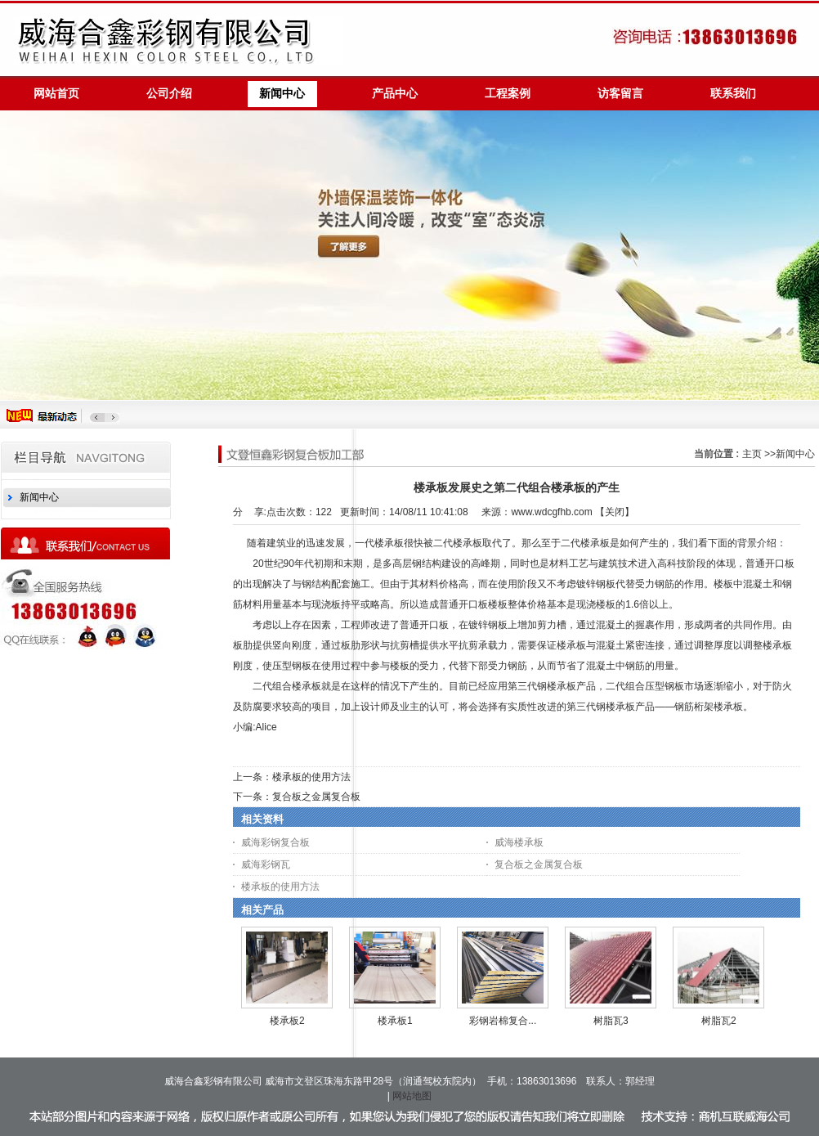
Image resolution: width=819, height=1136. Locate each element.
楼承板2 (287, 1020)
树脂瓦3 (611, 1020)
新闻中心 (795, 454)
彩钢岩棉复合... (502, 1020)
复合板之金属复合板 (316, 796)
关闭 (614, 512)
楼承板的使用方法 (311, 777)
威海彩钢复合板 (275, 842)
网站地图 (412, 1096)
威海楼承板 (519, 842)
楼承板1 (395, 1020)
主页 (752, 454)
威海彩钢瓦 (265, 864)
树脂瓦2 (718, 1020)
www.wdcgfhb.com (551, 512)
